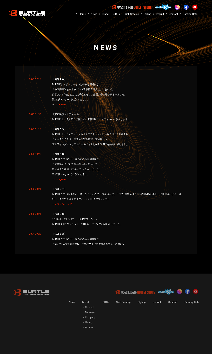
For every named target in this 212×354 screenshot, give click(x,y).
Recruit (160, 14)
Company (90, 317)
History (89, 322)
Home (82, 14)
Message (90, 312)
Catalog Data (190, 14)
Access (89, 327)
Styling (147, 14)
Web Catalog (132, 14)
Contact (173, 14)
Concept (89, 307)
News (94, 14)
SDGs (117, 14)
